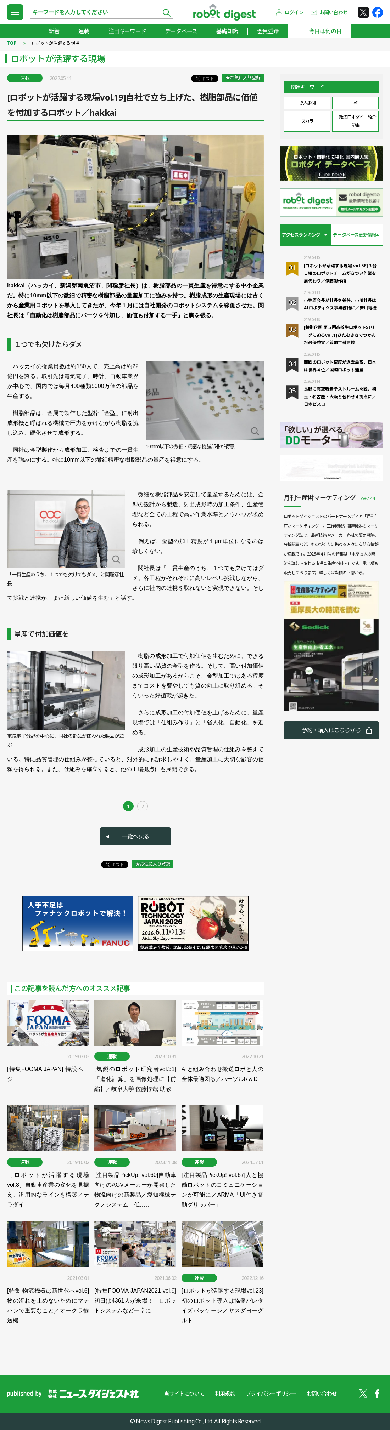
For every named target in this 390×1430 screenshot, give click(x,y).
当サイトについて (184, 1393)
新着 (54, 31)
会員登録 (268, 31)
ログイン (294, 12)
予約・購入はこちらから (331, 730)
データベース (181, 31)
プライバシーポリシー (271, 1393)
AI (355, 102)
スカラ (307, 121)
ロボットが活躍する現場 (55, 43)
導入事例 (307, 102)
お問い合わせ (333, 12)
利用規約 (225, 1393)
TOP (12, 43)
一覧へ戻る (135, 836)
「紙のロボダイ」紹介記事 (355, 121)
